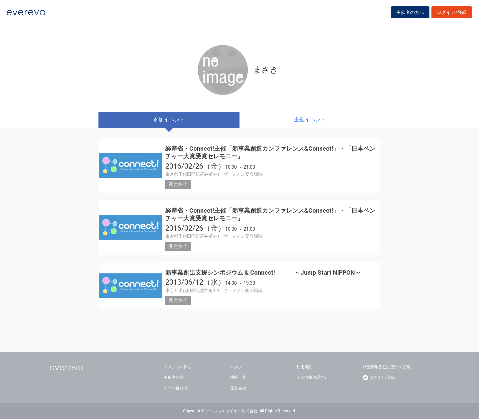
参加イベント (169, 119)
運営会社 (238, 388)
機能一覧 (238, 377)
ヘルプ (236, 367)
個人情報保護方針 (312, 377)
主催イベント (310, 119)
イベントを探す (178, 367)
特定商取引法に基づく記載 (387, 367)
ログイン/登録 (452, 14)
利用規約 (304, 367)
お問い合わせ (176, 388)
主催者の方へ (410, 14)
